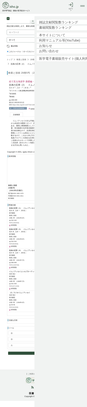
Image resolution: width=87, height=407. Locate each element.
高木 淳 (12, 94)
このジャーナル (14, 58)
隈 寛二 (27, 94)
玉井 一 (19, 94)
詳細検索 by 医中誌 (72, 58)
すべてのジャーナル (30, 58)
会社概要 (57, 380)
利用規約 (45, 380)
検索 (75, 46)
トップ (10, 66)
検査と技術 (21, 66)
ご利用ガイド (33, 380)
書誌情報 (14, 52)
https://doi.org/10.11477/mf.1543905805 (26, 111)
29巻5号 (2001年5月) (39, 66)
